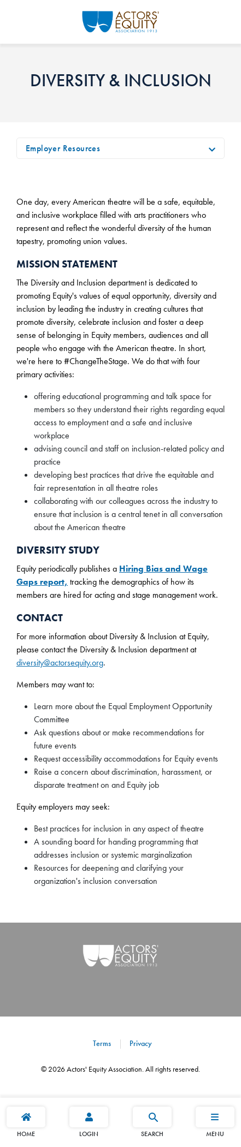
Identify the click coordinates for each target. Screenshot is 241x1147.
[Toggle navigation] (212, 148)
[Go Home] (120, 20)
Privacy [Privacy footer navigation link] (140, 1043)
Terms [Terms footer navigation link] (102, 1043)
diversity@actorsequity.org (59, 662)
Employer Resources (63, 148)
